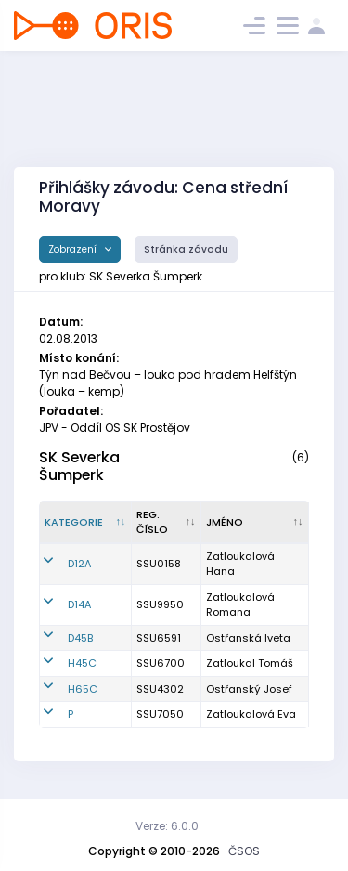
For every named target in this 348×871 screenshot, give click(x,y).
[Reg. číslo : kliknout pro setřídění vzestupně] (166, 522)
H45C (82, 663)
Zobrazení (73, 249)
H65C (82, 689)
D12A (79, 563)
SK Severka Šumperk (79, 466)
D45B (80, 637)
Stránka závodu (186, 249)
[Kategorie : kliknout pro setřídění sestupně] (86, 522)
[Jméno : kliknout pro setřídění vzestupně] (255, 522)
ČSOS (244, 851)
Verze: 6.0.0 (167, 826)
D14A (79, 604)
